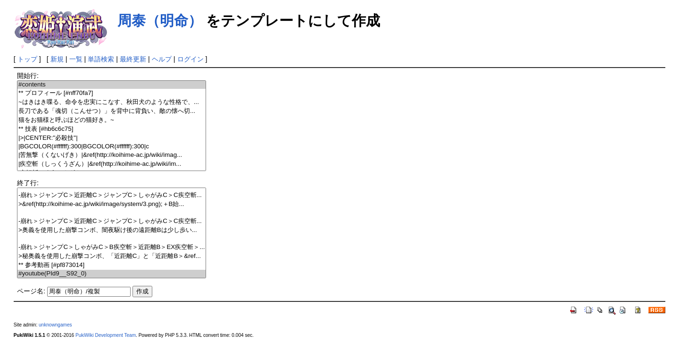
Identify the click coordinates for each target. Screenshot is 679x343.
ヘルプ (162, 59)
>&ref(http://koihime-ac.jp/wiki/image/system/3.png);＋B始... (111, 204)
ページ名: (31, 291)
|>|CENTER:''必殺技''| (111, 138)
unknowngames (55, 324)
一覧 (76, 59)
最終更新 (133, 59)
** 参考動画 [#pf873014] (111, 265)
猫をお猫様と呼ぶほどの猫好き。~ (111, 120)
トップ (27, 59)
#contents (111, 85)
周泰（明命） (159, 20)
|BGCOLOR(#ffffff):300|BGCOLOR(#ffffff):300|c (111, 147)
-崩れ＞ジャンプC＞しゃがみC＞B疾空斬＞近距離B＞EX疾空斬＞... (111, 247)
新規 (57, 59)
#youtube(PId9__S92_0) (111, 274)
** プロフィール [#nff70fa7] (111, 93)
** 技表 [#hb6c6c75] (111, 129)
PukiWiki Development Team (105, 335)
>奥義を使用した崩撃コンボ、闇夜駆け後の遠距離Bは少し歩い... (111, 230)
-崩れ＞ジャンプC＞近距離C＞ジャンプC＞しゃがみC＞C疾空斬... (111, 195)
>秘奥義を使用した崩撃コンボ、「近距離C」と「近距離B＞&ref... (111, 256)
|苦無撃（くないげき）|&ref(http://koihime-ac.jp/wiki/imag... (111, 155)
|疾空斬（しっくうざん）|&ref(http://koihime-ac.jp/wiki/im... (111, 164)
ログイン (190, 59)
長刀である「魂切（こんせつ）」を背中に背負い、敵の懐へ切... (111, 111)
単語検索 (101, 59)
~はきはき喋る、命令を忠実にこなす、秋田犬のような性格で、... (111, 102)
